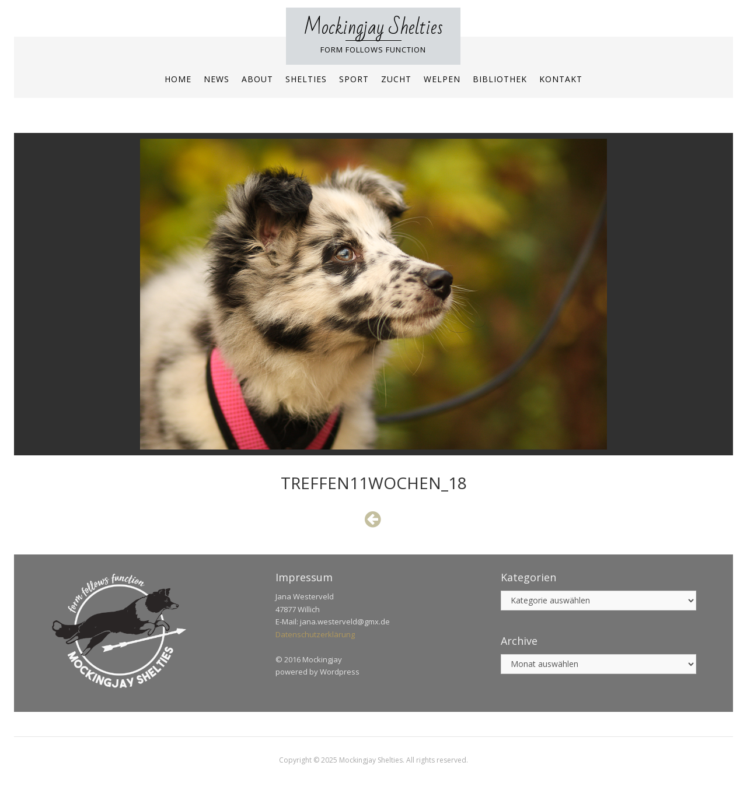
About (257, 79)
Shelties (306, 79)
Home (178, 79)
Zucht (396, 79)
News (216, 79)
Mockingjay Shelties (373, 27)
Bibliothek (500, 79)
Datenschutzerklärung (315, 634)
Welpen (442, 79)
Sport (354, 79)
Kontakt (560, 79)
